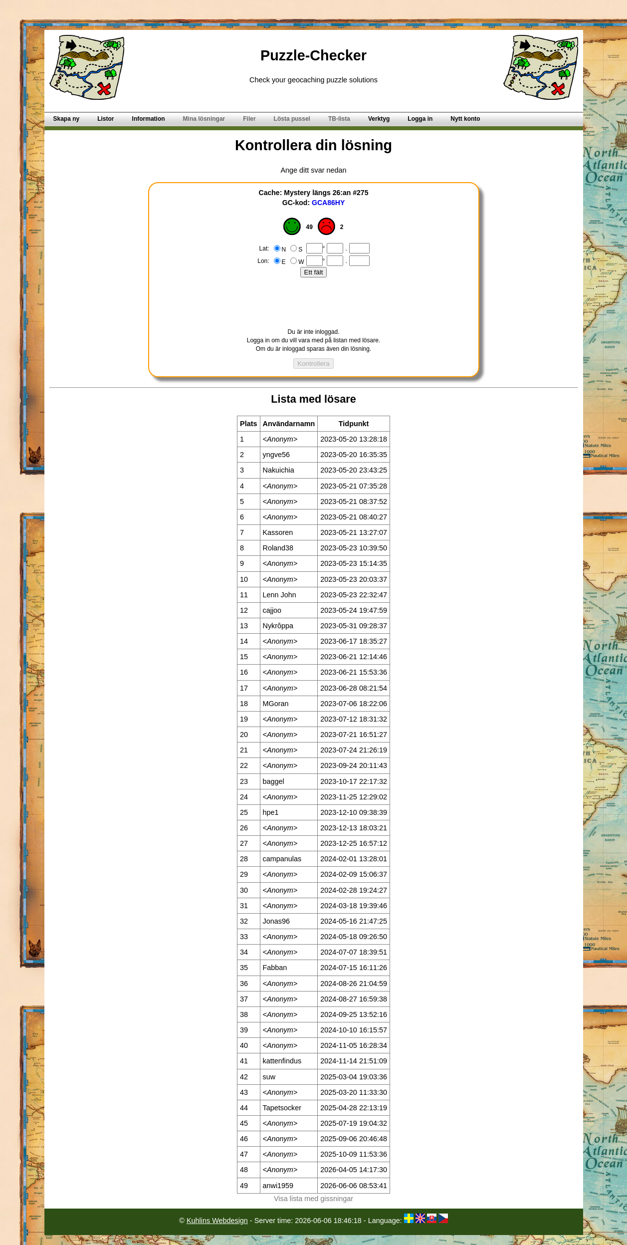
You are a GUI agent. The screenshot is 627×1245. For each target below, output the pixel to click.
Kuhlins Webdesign (217, 1221)
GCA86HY (328, 203)
